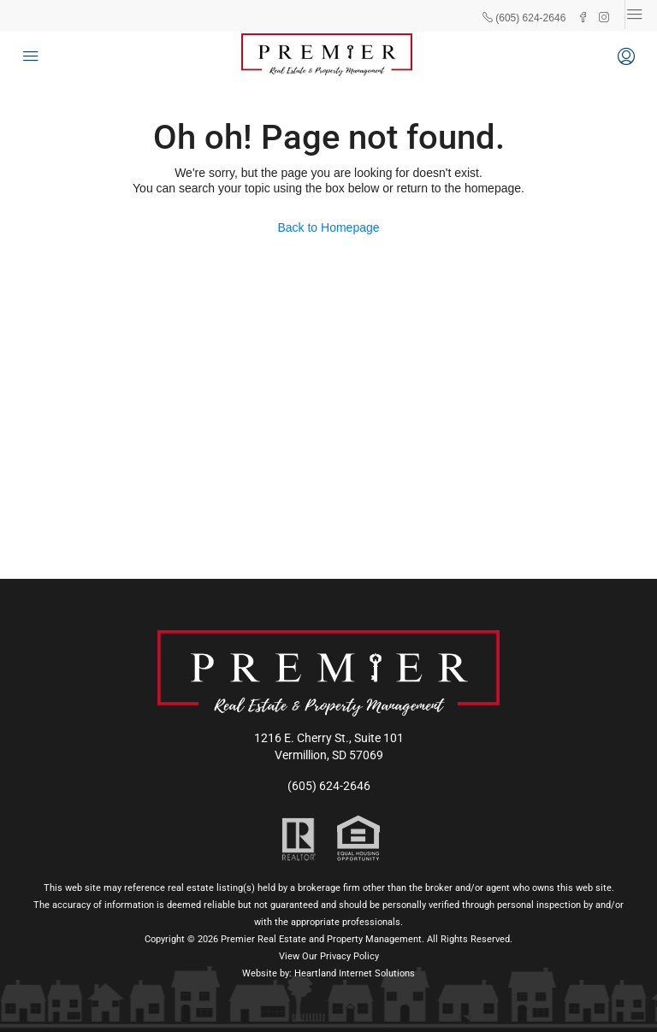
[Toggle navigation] (634, 14)
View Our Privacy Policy (329, 956)
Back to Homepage (328, 227)
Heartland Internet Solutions (354, 973)
